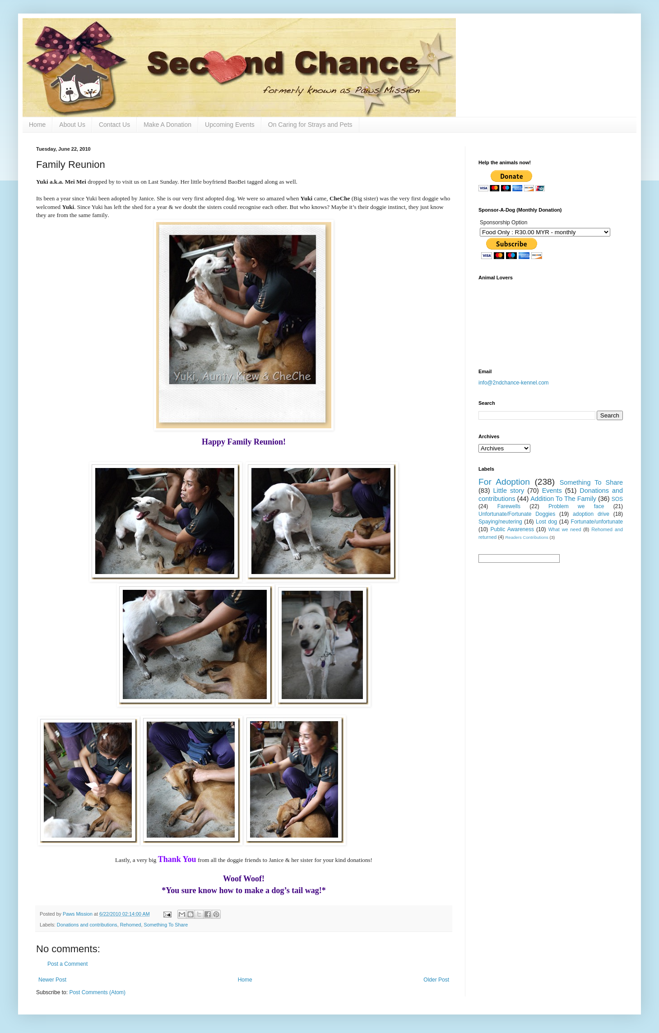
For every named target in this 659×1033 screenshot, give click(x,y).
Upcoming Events (230, 124)
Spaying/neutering (500, 522)
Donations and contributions (87, 924)
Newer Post (52, 980)
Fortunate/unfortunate (597, 522)
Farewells (508, 506)
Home (37, 124)
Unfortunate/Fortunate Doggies (516, 514)
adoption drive (591, 514)
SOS (617, 499)
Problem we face (576, 506)
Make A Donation (167, 124)
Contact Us (114, 124)
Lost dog (546, 522)
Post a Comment (67, 964)
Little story (508, 490)
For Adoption (504, 481)
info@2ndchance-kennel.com (513, 383)
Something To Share (166, 924)
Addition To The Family (563, 498)
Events (552, 490)
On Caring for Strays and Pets (310, 124)
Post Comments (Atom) (97, 992)
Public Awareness (512, 529)
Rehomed (130, 924)
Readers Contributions (526, 537)
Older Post (436, 980)
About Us (72, 124)
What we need (564, 529)
